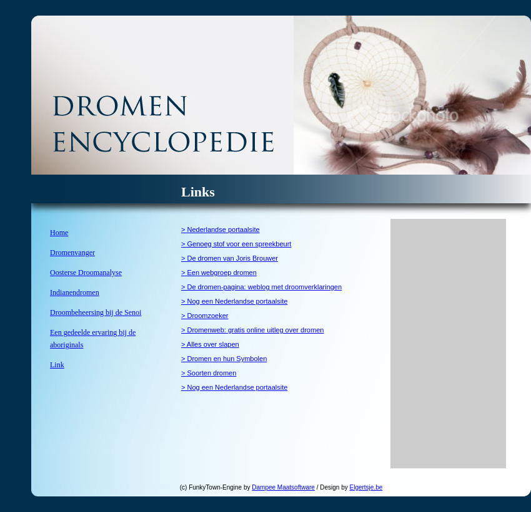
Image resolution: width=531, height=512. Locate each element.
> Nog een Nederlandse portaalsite (234, 301)
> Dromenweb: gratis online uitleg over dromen (252, 330)
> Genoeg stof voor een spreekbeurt (236, 244)
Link (57, 364)
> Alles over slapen (210, 344)
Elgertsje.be (366, 487)
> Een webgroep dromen (219, 272)
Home (59, 232)
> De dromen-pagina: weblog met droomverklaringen (261, 287)
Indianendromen (74, 292)
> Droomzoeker (205, 315)
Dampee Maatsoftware (283, 487)
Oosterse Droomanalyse (86, 272)
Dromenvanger (72, 252)
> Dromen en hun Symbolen (224, 358)
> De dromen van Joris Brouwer (229, 258)
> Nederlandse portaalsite (220, 229)
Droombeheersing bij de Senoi (95, 312)
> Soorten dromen (208, 373)
